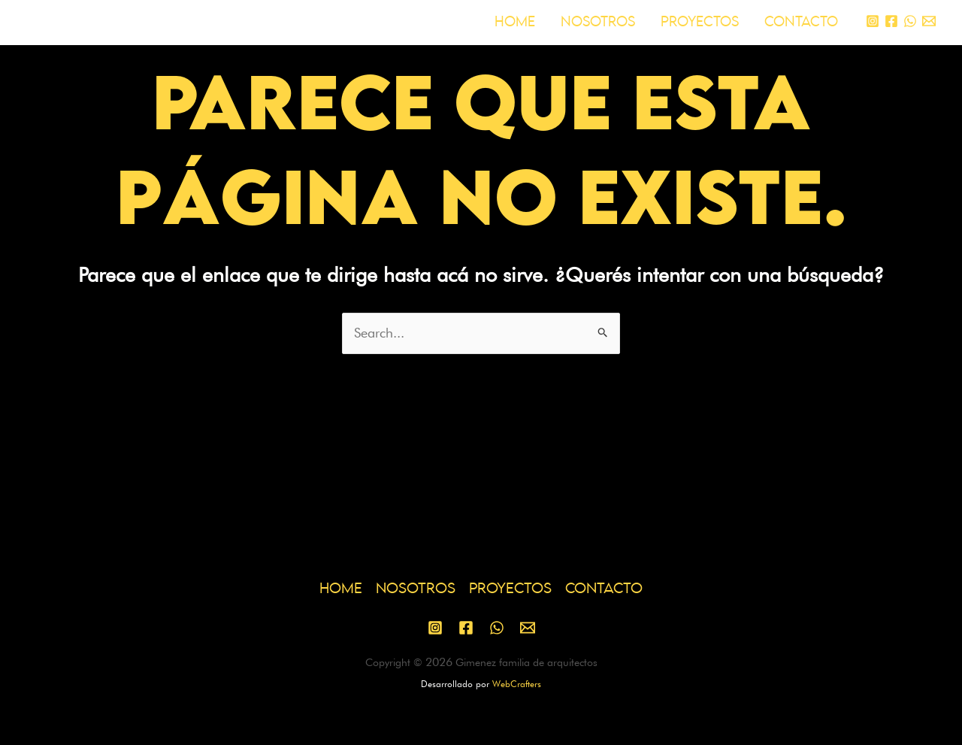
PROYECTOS (700, 22)
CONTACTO (801, 22)
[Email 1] (929, 21)
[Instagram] (872, 21)
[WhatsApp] (910, 21)
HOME (515, 22)
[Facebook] (891, 21)
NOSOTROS (598, 22)
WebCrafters (516, 683)
